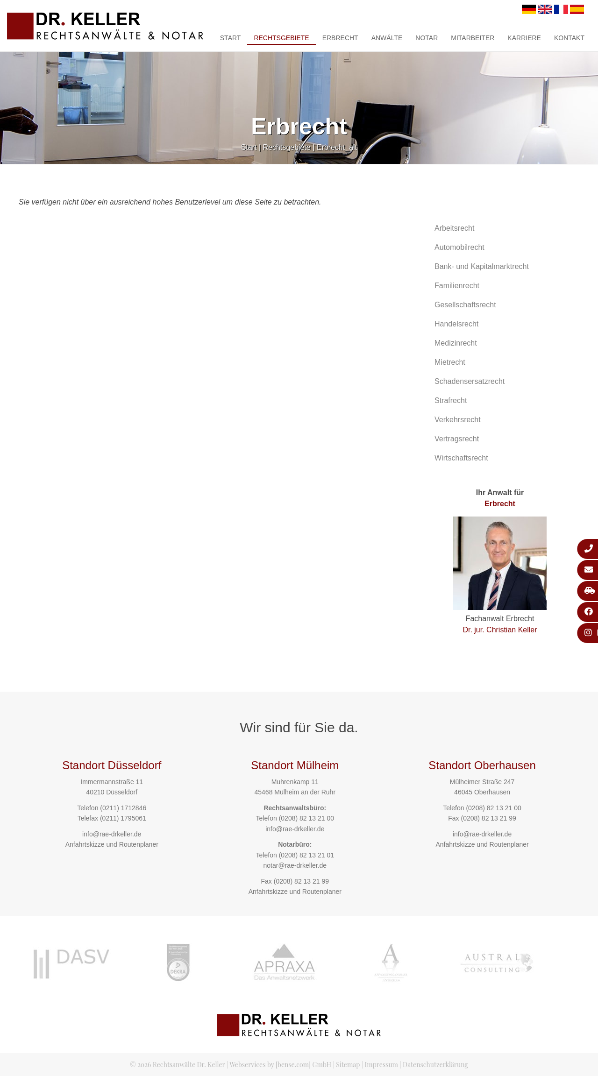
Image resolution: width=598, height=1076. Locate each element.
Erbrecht (340, 38)
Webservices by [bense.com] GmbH (280, 1064)
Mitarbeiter (472, 38)
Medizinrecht (455, 343)
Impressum (381, 1064)
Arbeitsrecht (454, 228)
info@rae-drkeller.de (111, 834)
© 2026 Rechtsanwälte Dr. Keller (177, 1064)
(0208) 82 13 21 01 (306, 855)
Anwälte (387, 38)
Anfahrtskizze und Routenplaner (111, 844)
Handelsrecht (456, 324)
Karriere (524, 38)
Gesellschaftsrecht (465, 305)
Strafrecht (450, 400)
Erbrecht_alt (337, 147)
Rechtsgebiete (281, 38)
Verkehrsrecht (457, 420)
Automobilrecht (459, 247)
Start (230, 38)
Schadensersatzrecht (469, 381)
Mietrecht (449, 362)
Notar (426, 38)
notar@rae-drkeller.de (295, 865)
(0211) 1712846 (123, 808)
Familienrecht (456, 286)
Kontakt (569, 38)
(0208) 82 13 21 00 (306, 818)
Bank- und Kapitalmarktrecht (481, 266)
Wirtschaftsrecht (461, 458)
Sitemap (348, 1064)
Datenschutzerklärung (435, 1064)
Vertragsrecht (456, 439)
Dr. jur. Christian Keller (500, 630)
